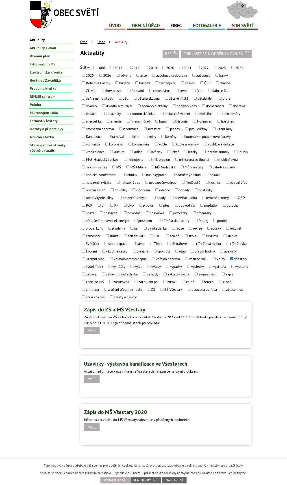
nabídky (131, 174)
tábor (141, 243)
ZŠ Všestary (173, 289)
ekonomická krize (142, 113)
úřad (182, 251)
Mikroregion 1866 (44, 112)
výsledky (197, 266)
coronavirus (161, 90)
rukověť (235, 228)
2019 (153, 67)
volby (221, 259)
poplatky (210, 205)
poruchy (232, 205)
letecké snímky (218, 152)
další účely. (235, 465)
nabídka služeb (224, 167)
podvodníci (187, 205)
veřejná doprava (168, 259)
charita (225, 83)
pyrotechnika (157, 228)
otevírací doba (186, 197)
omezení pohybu (134, 197)
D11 (200, 90)
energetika (94, 121)
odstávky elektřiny (99, 197)
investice (154, 129)
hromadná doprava (100, 129)
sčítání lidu (136, 236)
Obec (176, 25)
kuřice (138, 152)
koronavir (116, 144)
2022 (205, 67)
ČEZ (207, 83)
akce (143, 75)
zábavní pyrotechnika (122, 274)
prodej (222, 220)
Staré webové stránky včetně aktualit (47, 148)
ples (166, 205)
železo (209, 281)
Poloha (35, 104)
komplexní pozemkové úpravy (207, 136)
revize (197, 228)
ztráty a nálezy (125, 297)
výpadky (176, 266)
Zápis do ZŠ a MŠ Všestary (114, 309)
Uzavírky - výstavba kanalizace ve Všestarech (135, 363)
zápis (229, 274)
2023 (222, 67)
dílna (226, 98)
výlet (138, 266)
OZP (241, 197)
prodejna (118, 228)
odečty (164, 190)
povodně (134, 213)
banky (223, 75)
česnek (190, 83)
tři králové (179, 243)
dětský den (205, 98)
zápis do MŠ (95, 281)
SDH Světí (243, 25)
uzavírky (230, 251)
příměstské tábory (175, 220)
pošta (90, 213)
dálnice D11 (221, 90)
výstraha (219, 266)
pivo (131, 205)
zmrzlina (92, 289)
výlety (156, 266)
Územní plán (40, 56)
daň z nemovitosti (99, 98)
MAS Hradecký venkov (102, 159)
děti (125, 98)
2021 (187, 67)
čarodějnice (167, 83)
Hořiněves (204, 121)
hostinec (227, 121)
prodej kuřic (94, 228)
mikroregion (161, 159)
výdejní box (94, 266)
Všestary (240, 259)
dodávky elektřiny (154, 106)
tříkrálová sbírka (208, 243)
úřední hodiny (205, 251)
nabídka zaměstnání (101, 174)
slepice (232, 236)
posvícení (111, 213)
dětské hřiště (178, 98)
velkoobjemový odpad (130, 259)
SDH (157, 236)
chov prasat (113, 90)
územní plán (95, 259)
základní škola (178, 274)
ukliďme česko (117, 251)
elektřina (206, 113)
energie (116, 121)
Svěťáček (92, 243)
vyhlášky (118, 266)
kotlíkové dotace (221, 144)
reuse (180, 228)
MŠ (118, 167)
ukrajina (142, 251)
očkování (143, 190)
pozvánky (180, 213)
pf (103, 205)
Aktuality (37, 40)
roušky (216, 228)
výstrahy (241, 266)
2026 (107, 75)
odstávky (205, 190)
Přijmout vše (115, 480)
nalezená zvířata (98, 182)
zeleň (190, 281)
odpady (184, 190)
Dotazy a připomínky (46, 129)
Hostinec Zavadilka (45, 80)
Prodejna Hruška (43, 88)
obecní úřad (238, 182)
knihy (152, 136)
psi (136, 228)
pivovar (148, 205)
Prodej (203, 220)
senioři (174, 236)
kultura (119, 152)
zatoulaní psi (148, 281)
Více (92, 330)
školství (212, 236)
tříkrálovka (238, 243)
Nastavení (174, 480)
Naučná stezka (42, 137)
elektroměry (231, 113)
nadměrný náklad (188, 174)
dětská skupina (149, 98)
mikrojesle (135, 159)
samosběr (93, 236)
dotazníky (113, 113)
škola (193, 236)
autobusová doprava (171, 75)
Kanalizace (94, 136)
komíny (170, 136)
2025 (90, 75)
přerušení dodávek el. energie (107, 220)
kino (136, 136)
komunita (93, 144)
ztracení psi (235, 289)
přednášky (204, 213)
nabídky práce (156, 174)
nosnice (215, 182)
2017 (118, 67)
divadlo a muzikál (119, 106)
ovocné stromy (217, 197)
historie (182, 121)
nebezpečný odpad (162, 182)
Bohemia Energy (98, 83)
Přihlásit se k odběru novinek (216, 53)
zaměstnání (207, 274)
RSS (171, 53)
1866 (101, 67)
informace (130, 129)
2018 (136, 67)
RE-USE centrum (43, 96)
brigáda (124, 83)
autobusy (203, 75)
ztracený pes (95, 297)
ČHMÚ (91, 90)
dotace (91, 113)
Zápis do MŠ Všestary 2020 (115, 412)
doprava (239, 106)
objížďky (121, 190)
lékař (175, 152)
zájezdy (152, 274)
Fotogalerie (207, 25)
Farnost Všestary (44, 120)
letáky (192, 152)
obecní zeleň (95, 190)
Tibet (158, 243)
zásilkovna (121, 281)
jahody (175, 129)
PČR (89, 205)
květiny (156, 152)
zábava (91, 274)
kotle (163, 144)
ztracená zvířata (204, 289)
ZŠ (153, 289)
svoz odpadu (117, 243)
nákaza (215, 174)
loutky (243, 152)
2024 (239, 67)
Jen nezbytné (146, 480)
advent (125, 75)
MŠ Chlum (138, 167)
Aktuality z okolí (43, 48)
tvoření (91, 251)
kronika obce (95, 152)
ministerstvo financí (194, 159)
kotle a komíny (187, 144)
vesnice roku (198, 259)
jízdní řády (224, 129)
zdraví (172, 281)
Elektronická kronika (46, 72)
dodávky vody (187, 106)
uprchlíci (163, 251)
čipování (137, 90)
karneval (117, 136)
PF (116, 205)
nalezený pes (130, 182)
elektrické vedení (177, 113)
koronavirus (141, 144)
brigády (144, 83)
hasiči (163, 121)
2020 (170, 67)
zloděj (227, 281)
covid (183, 90)
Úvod (115, 25)
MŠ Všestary (194, 167)
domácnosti (215, 106)
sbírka (114, 236)
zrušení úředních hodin (125, 289)
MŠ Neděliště (165, 167)
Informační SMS (42, 64)
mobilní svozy (96, 167)
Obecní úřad (146, 25)
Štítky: (85, 67)
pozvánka (157, 213)
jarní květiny (198, 129)
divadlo (91, 106)
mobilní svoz (228, 159)
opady (161, 197)
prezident (145, 220)
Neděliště (193, 182)
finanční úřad (140, 121)
